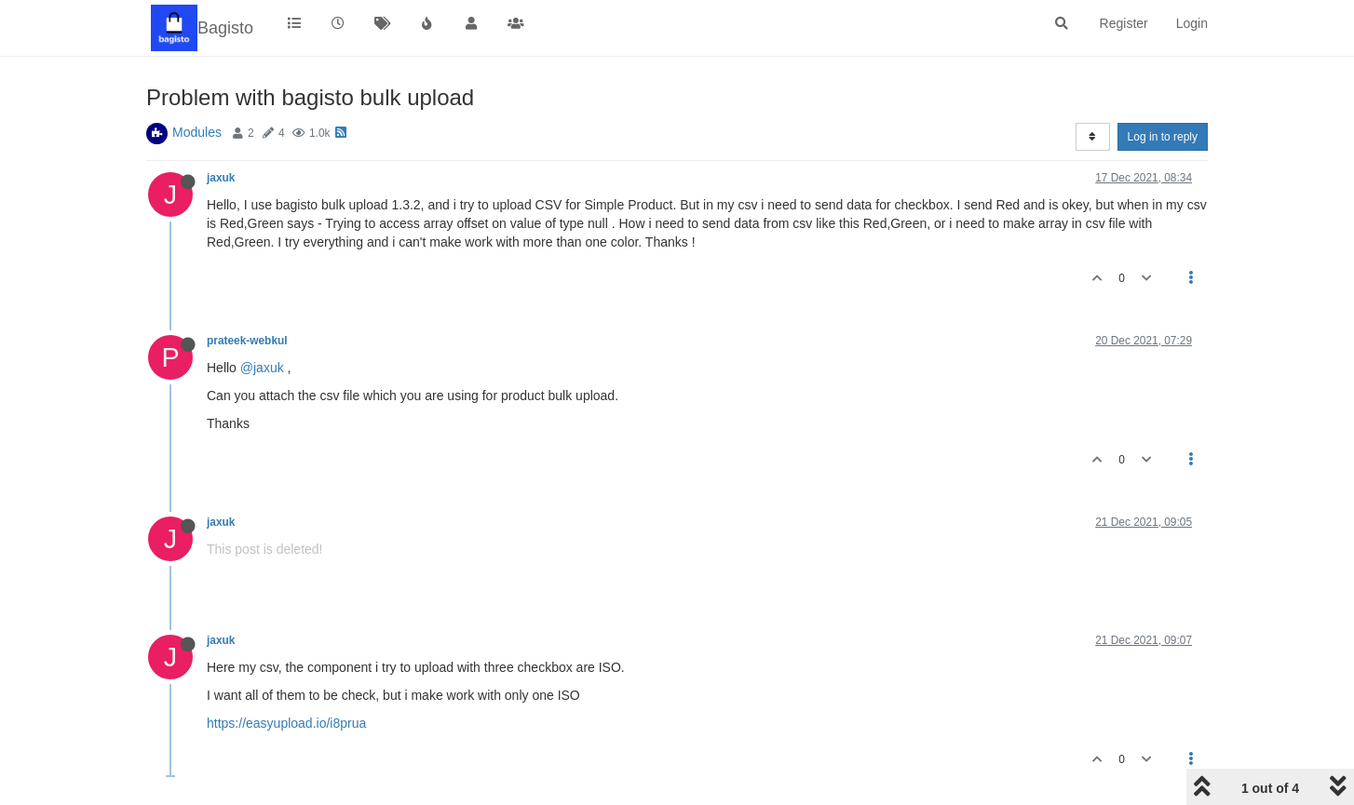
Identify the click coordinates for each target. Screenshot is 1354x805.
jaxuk (221, 177)
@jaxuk (262, 367)
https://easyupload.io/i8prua (286, 723)
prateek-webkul (247, 340)
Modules (197, 132)
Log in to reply (1163, 136)
